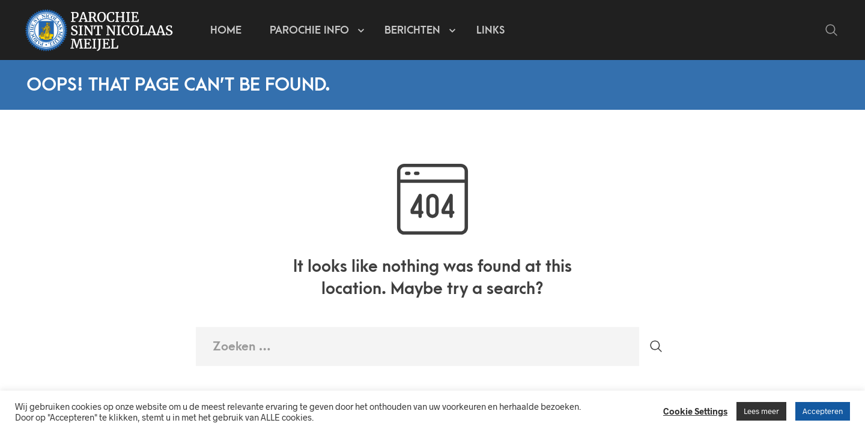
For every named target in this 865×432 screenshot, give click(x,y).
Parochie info (309, 30)
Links (490, 30)
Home (225, 30)
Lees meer (761, 411)
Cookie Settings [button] (695, 411)
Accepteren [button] (823, 411)
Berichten (412, 30)
